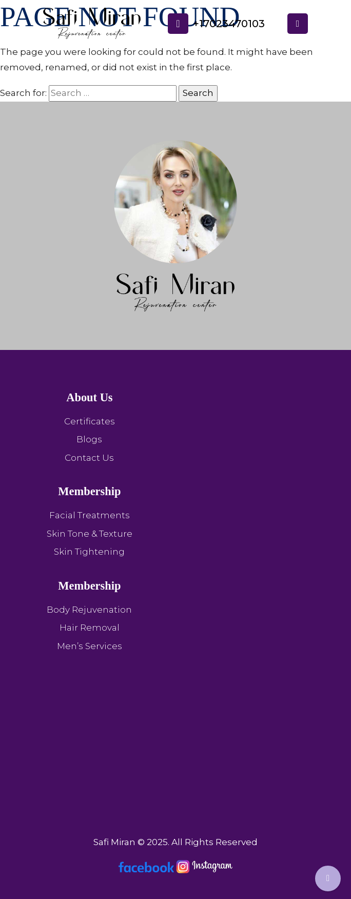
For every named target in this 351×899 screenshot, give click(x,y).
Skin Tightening (89, 551)
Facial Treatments (89, 515)
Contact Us (89, 458)
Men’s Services (89, 646)
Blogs (89, 439)
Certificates (89, 421)
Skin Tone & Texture (89, 534)
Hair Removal (90, 627)
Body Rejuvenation (89, 609)
